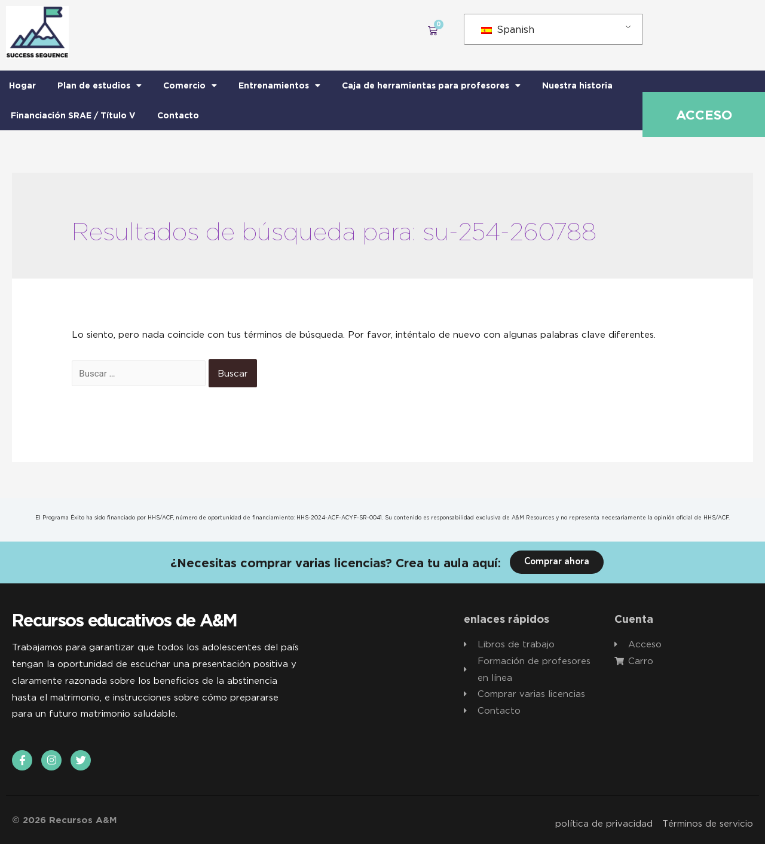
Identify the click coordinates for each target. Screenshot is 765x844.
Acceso (704, 115)
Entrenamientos (279, 85)
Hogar (22, 85)
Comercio (190, 85)
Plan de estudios (99, 85)
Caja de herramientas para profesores (431, 85)
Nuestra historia (577, 85)
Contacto (178, 115)
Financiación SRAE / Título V (73, 115)
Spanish (507, 29)
